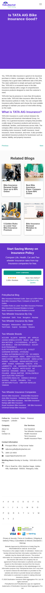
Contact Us (6, 434)
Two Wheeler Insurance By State (17, 321)
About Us (5, 429)
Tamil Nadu (6, 327)
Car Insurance (29, 429)
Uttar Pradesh (27, 325)
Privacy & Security (10, 538)
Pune (19, 317)
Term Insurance (30, 436)
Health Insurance (30, 434)
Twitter (22, 418)
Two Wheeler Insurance (33, 431)
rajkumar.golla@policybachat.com (18, 449)
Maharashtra (16, 325)
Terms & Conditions (25, 538)
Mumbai (35, 317)
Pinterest (30, 418)
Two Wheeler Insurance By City (17, 314)
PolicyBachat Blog (10, 295)
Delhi (13, 317)
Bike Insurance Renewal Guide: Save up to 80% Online (22, 299)
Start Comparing (22, 272)
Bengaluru (26, 317)
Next (41, 146)
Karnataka (23, 327)
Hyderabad (6, 317)
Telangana (6, 325)
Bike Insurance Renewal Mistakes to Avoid (17, 308)
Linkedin (14, 421)
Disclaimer (37, 541)
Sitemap (22, 543)
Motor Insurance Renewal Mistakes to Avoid (18, 310)
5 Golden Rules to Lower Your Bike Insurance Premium (22, 306)
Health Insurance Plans (33, 438)
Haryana (31, 327)
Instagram (5, 421)
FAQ (3, 431)
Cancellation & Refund (23, 541)
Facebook (15, 418)
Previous (5, 146)
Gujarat (14, 327)
